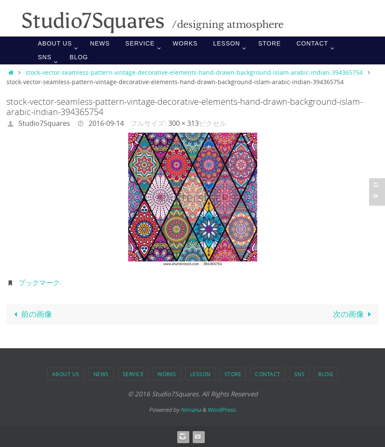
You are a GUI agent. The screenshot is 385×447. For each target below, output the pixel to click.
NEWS (101, 374)
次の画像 (354, 314)
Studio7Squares (44, 123)
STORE (233, 374)
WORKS (166, 374)
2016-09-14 (106, 123)
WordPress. (222, 410)
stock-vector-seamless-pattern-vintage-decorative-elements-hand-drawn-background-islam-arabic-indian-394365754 (194, 72)
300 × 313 (183, 123)
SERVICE (133, 374)
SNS (299, 374)
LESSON (200, 374)
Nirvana (191, 410)
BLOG (325, 374)
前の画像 (31, 314)
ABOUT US (66, 374)
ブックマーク (39, 282)
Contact (267, 374)
